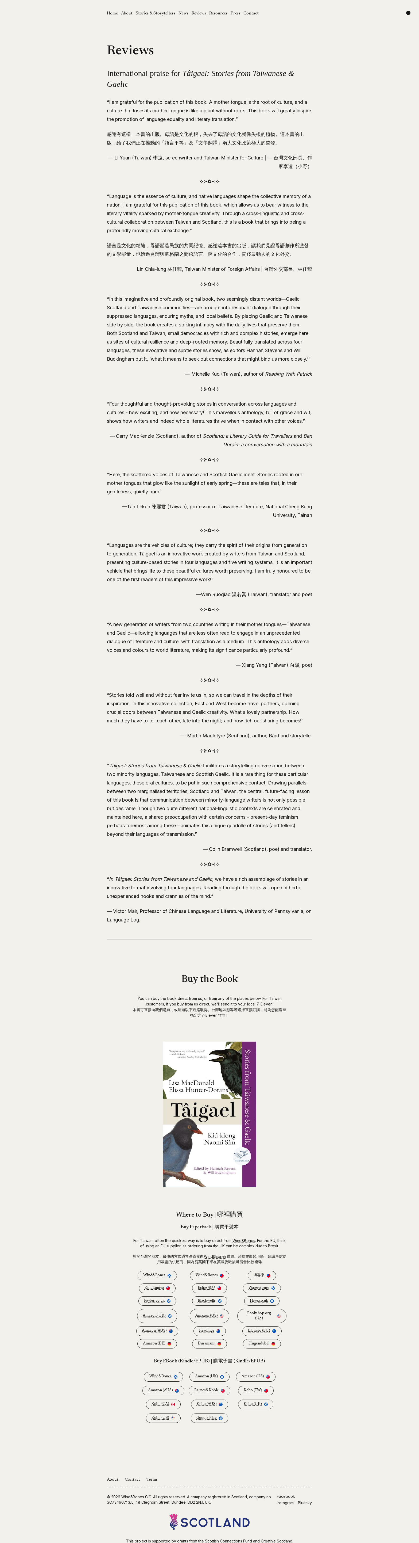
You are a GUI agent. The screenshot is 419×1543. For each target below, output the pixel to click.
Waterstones (262, 1288)
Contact (251, 13)
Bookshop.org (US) (264, 1316)
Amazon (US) (209, 1316)
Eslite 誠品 (209, 1288)
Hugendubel (262, 1344)
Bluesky (305, 1502)
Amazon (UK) (157, 1316)
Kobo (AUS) (210, 1404)
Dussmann (209, 1344)
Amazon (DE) (157, 1344)
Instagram (285, 1502)
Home (112, 13)
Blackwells (210, 1301)
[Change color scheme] (408, 13)
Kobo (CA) (163, 1404)
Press (235, 13)
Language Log (123, 920)
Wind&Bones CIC (136, 1497)
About (127, 13)
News (183, 13)
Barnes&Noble (209, 1391)
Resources (218, 13)
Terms (152, 1479)
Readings (209, 1331)
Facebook (286, 1496)
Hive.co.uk (262, 1301)
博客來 (261, 1276)
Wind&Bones (243, 1240)
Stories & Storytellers (155, 13)
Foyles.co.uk (157, 1301)
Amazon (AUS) (157, 1331)
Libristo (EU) (262, 1331)
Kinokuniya (157, 1288)
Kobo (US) (163, 1418)
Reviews (199, 13)
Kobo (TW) (256, 1391)
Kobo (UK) (256, 1404)
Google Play (209, 1418)
